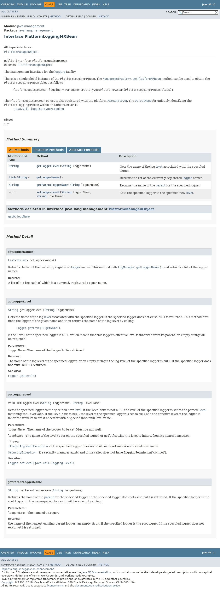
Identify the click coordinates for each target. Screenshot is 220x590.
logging (59, 71)
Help (106, 4)
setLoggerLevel (48, 192)
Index (96, 4)
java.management (30, 26)
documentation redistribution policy (97, 585)
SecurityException (22, 452)
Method (55, 16)
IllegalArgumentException (28, 446)
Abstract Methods (83, 149)
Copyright (7, 582)
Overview (8, 4)
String (14, 166)
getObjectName (19, 216)
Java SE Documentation (96, 572)
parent (161, 185)
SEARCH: (171, 12)
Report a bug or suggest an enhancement (27, 569)
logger (187, 178)
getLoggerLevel (48, 166)
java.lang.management (35, 30)
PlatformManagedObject (21, 51)
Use (59, 4)
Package (36, 4)
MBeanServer (117, 100)
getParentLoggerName (52, 184)
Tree (67, 4)
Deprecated (81, 4)
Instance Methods (49, 149)
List (12, 177)
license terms (55, 585)
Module (22, 4)
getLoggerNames (48, 177)
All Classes (9, 11)
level (159, 166)
